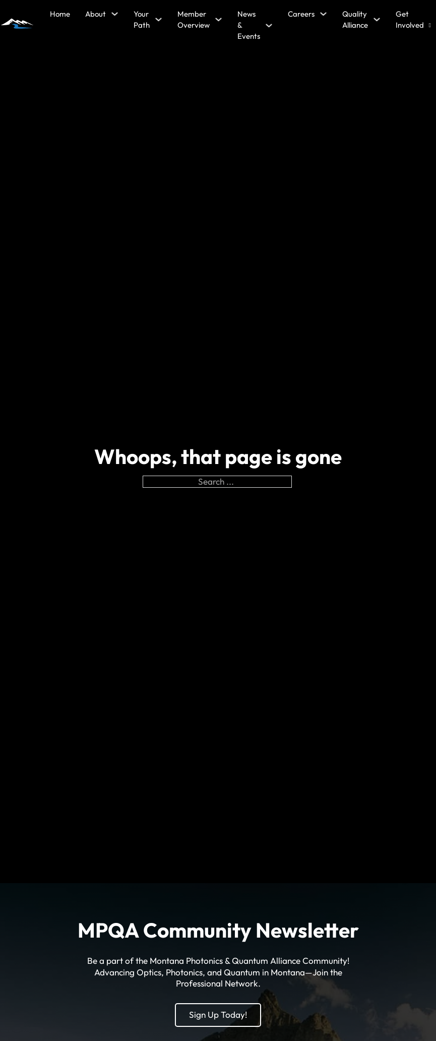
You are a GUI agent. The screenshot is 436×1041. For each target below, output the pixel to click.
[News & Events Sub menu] (269, 25)
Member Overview (193, 19)
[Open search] (430, 25)
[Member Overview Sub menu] (218, 19)
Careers (301, 14)
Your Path (142, 19)
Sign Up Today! (218, 1014)
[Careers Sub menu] (323, 14)
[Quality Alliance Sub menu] (377, 19)
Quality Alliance (355, 19)
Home (60, 14)
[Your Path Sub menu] (158, 19)
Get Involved (410, 19)
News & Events (248, 25)
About (95, 14)
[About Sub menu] (114, 14)
